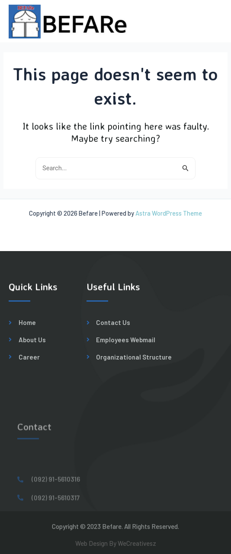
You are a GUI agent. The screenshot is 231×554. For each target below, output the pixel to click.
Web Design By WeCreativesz (115, 545)
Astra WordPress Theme (168, 213)
